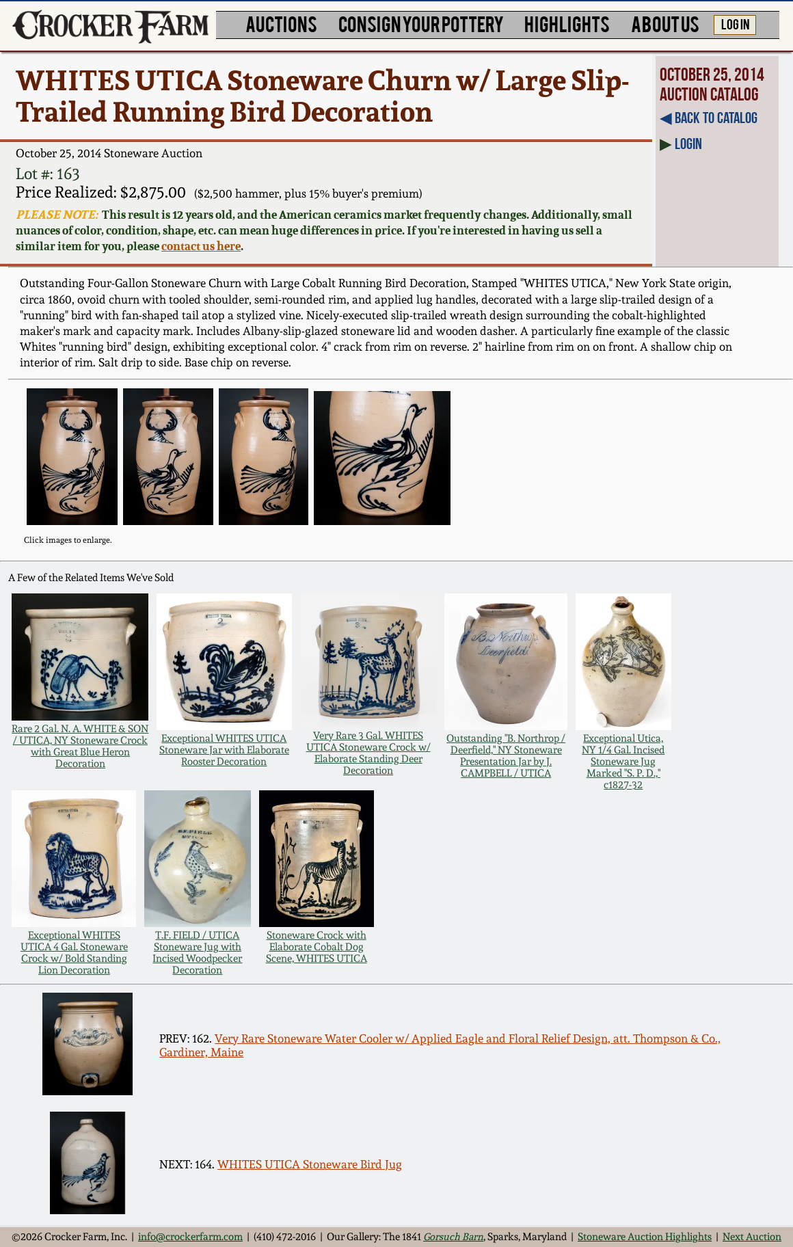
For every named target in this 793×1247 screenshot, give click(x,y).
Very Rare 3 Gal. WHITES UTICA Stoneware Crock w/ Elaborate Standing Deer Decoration (368, 752)
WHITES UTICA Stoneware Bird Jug (309, 1164)
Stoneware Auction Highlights (645, 1236)
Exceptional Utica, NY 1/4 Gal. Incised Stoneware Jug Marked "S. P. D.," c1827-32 (623, 761)
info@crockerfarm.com (190, 1236)
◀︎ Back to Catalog (708, 117)
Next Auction (752, 1236)
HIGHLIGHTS (567, 23)
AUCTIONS (281, 23)
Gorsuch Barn (453, 1236)
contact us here (201, 246)
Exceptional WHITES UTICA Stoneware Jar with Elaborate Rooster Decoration (224, 749)
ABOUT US (665, 23)
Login (688, 143)
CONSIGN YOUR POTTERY (421, 23)
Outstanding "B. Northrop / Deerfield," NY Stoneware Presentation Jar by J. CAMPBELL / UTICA (505, 755)
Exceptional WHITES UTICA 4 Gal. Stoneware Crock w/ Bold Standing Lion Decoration (74, 952)
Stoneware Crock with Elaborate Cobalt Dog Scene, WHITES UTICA (316, 946)
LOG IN (735, 23)
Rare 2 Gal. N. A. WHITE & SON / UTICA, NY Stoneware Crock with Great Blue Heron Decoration (80, 746)
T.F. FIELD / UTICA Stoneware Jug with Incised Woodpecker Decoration (197, 952)
